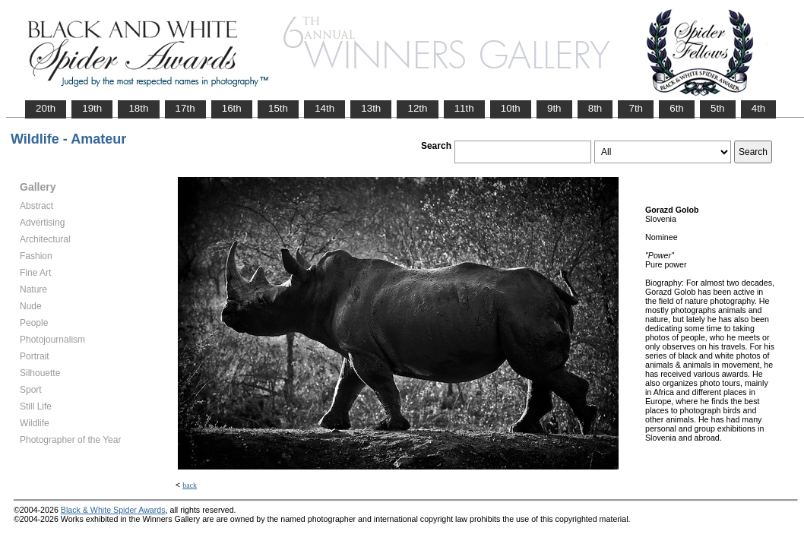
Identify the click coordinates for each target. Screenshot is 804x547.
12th (417, 108)
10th (510, 108)
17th (185, 108)
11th (464, 108)
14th (324, 108)
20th (45, 108)
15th (278, 108)
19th (92, 108)
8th (595, 108)
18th (138, 108)
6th (676, 108)
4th (758, 108)
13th (371, 108)
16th (232, 108)
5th (717, 108)
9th (554, 108)
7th (635, 108)
